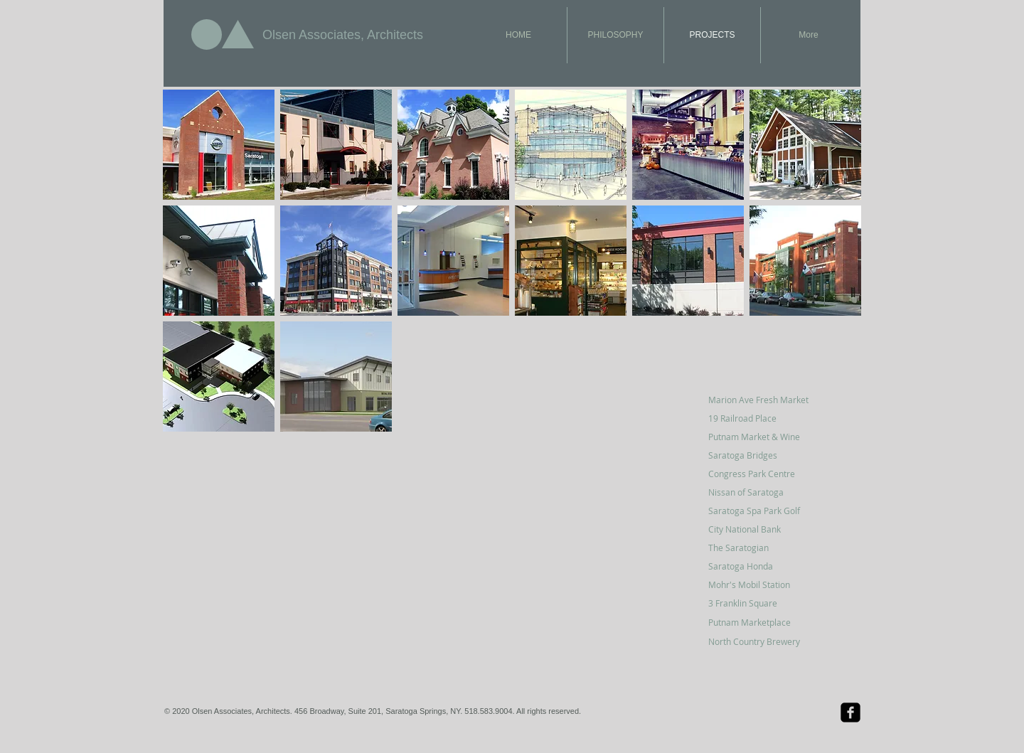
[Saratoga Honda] (759, 566)
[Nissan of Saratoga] (759, 492)
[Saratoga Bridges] (759, 455)
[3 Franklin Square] (759, 603)
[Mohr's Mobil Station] (759, 584)
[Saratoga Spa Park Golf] (759, 510)
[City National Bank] (759, 529)
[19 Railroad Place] (759, 418)
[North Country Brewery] (765, 641)
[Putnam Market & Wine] (759, 436)
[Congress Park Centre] (759, 473)
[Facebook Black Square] (850, 712)
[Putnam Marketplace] (759, 622)
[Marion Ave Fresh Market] (759, 399)
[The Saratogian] (759, 547)
